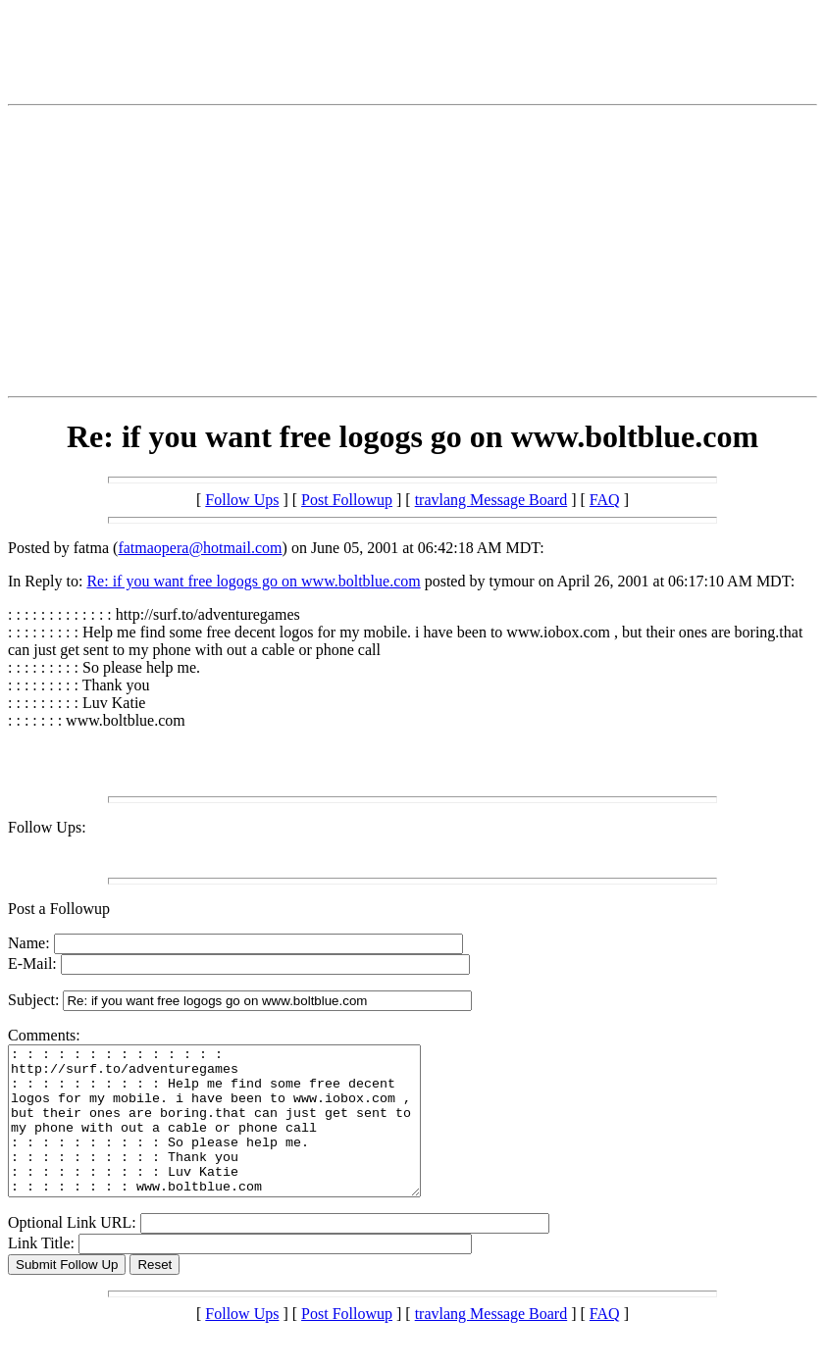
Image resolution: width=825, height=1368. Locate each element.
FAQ (605, 499)
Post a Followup (59, 908)
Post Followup (346, 499)
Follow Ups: (47, 827)
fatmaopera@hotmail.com (200, 547)
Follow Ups (242, 499)
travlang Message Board (491, 499)
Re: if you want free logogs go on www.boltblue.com (253, 581)
